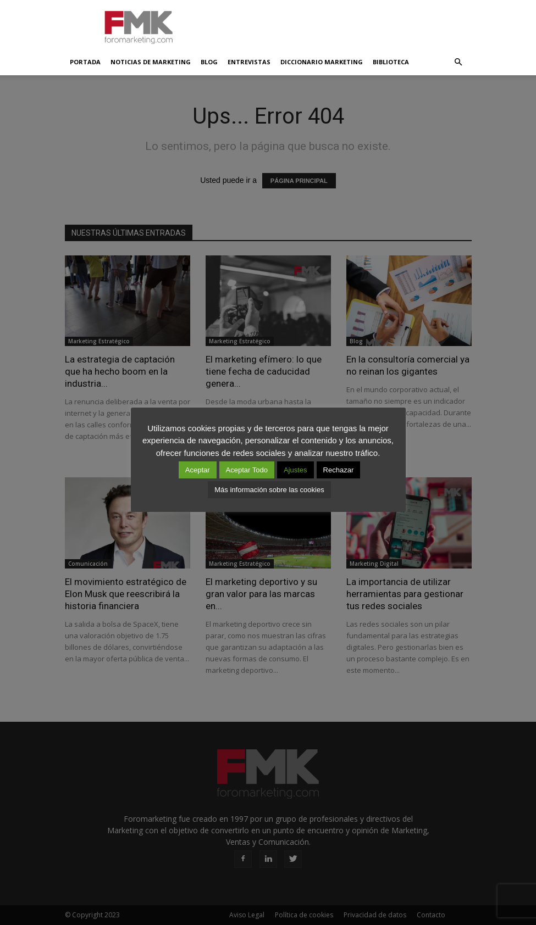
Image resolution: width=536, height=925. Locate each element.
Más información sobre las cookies (269, 490)
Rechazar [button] (338, 470)
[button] (458, 62)
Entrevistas (249, 62)
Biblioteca (391, 62)
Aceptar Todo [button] (247, 470)
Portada (85, 62)
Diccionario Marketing (321, 62)
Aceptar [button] (197, 470)
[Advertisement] (342, 24)
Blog (209, 62)
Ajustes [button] (295, 470)
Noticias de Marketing (150, 62)
